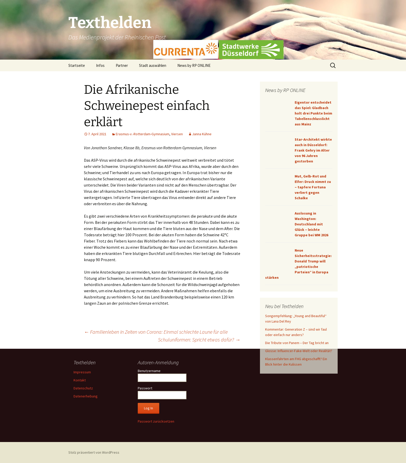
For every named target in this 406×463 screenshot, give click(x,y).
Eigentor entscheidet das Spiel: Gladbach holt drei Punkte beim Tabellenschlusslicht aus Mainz (313, 113)
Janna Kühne (202, 134)
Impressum (82, 372)
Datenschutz (83, 388)
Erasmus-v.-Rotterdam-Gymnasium (142, 134)
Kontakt (80, 380)
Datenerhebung (86, 396)
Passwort (145, 388)
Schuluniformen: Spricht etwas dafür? (199, 339)
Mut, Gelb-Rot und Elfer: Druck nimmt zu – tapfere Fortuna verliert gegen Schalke (313, 187)
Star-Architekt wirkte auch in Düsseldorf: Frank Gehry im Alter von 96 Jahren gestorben (313, 150)
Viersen (177, 134)
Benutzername (149, 370)
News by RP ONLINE (194, 65)
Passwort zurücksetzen (156, 421)
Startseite (76, 65)
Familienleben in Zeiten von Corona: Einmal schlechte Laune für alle (156, 332)
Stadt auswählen (152, 65)
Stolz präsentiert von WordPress (93, 452)
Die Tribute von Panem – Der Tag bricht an (297, 342)
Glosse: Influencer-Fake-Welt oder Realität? (298, 350)
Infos (100, 65)
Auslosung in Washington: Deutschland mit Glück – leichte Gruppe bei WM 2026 (311, 224)
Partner (122, 65)
